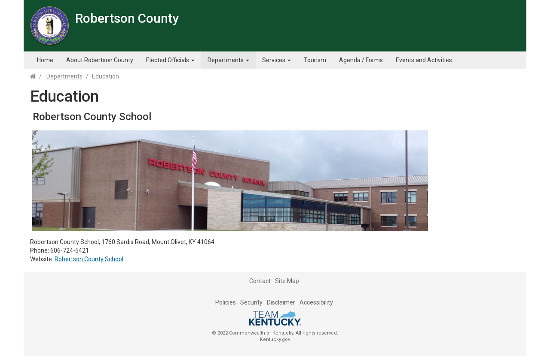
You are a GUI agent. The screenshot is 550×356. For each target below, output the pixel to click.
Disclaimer (281, 302)
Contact (260, 281)
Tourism (315, 60)
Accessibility (316, 302)
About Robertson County (99, 60)
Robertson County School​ (89, 259)
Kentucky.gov (275, 339)
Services (276, 60)
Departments (228, 60)
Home (45, 60)
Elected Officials (170, 60)
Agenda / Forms (361, 60)
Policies (225, 302)
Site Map (287, 281)
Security (251, 302)
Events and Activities (424, 60)
